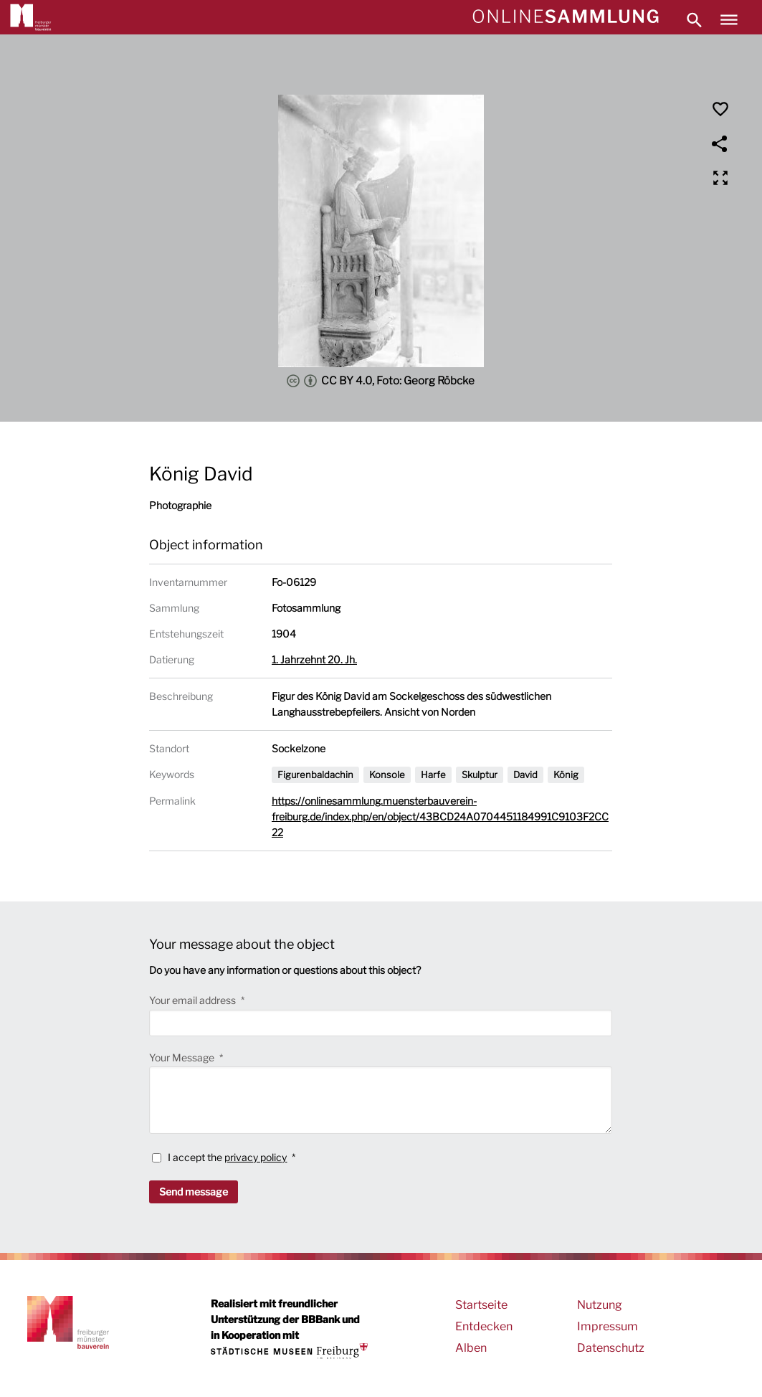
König (565, 774)
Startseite (481, 1305)
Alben (471, 1348)
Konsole (387, 774)
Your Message (182, 1057)
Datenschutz (610, 1348)
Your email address (193, 1000)
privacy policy (255, 1157)
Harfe (433, 774)
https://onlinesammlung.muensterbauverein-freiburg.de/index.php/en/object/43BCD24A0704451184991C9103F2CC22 (440, 816)
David (525, 774)
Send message (193, 1191)
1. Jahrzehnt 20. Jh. (314, 659)
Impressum (607, 1326)
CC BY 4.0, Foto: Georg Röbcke (381, 380)
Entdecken (484, 1326)
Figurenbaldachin (315, 774)
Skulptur (479, 774)
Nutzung (599, 1305)
